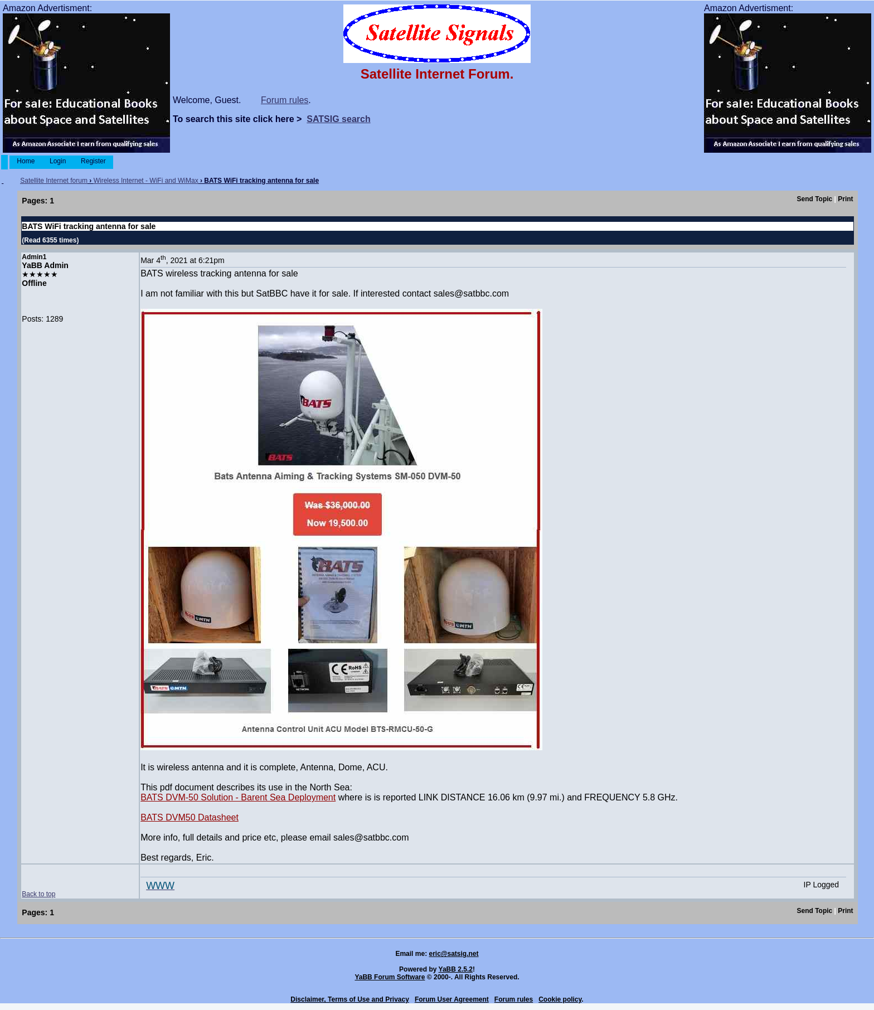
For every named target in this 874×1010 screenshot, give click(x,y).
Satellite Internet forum (54, 180)
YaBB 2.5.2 (456, 969)
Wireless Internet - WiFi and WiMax (146, 180)
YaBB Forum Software (390, 977)
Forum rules (284, 100)
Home (25, 161)
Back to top (38, 894)
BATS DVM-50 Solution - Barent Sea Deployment (238, 797)
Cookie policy (559, 999)
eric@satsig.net (453, 954)
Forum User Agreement (452, 999)
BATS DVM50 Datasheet (189, 817)
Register (93, 161)
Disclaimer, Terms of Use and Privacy (349, 999)
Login (58, 161)
